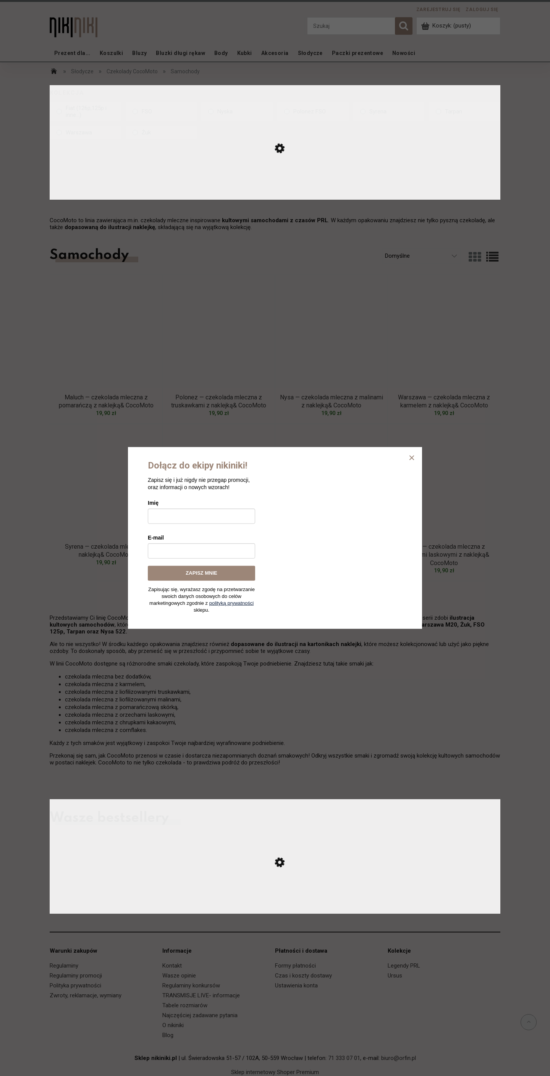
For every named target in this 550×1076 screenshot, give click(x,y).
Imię (153, 503)
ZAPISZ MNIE (201, 573)
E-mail (156, 538)
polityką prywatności (231, 603)
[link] (85, 111)
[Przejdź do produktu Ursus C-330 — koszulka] (275, 906)
